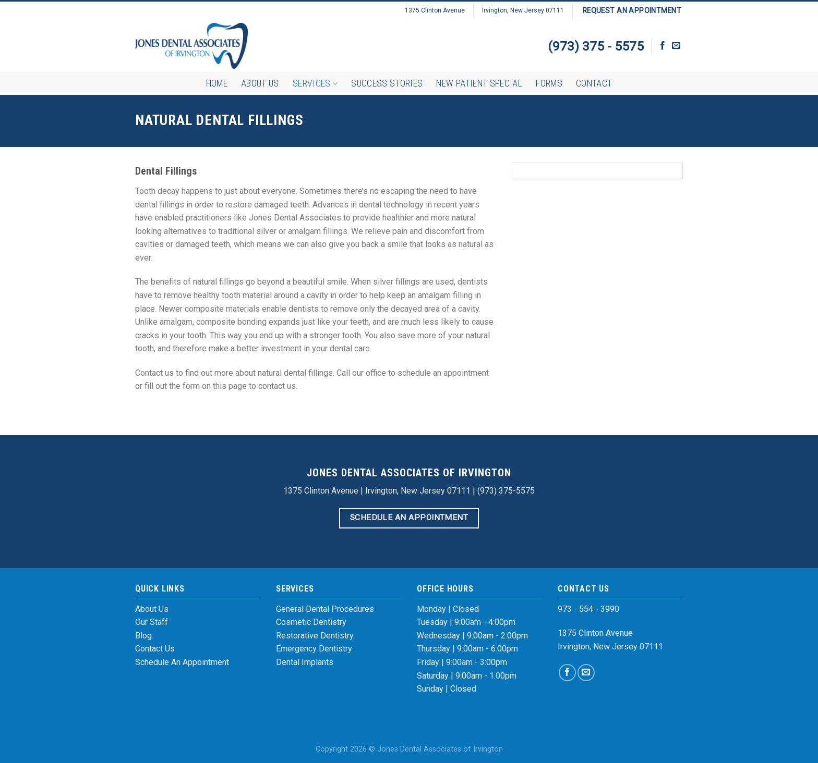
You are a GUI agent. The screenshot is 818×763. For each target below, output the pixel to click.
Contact (594, 83)
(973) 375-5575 (506, 491)
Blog (143, 636)
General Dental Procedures (325, 609)
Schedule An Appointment (182, 662)
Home (216, 83)
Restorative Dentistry (315, 636)
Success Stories (387, 83)
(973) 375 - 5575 (596, 46)
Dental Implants (304, 662)
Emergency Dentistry (314, 649)
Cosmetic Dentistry (311, 622)
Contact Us (155, 649)
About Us (260, 83)
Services (315, 83)
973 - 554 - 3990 (588, 609)
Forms (549, 83)
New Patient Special (479, 83)
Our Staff (151, 622)
